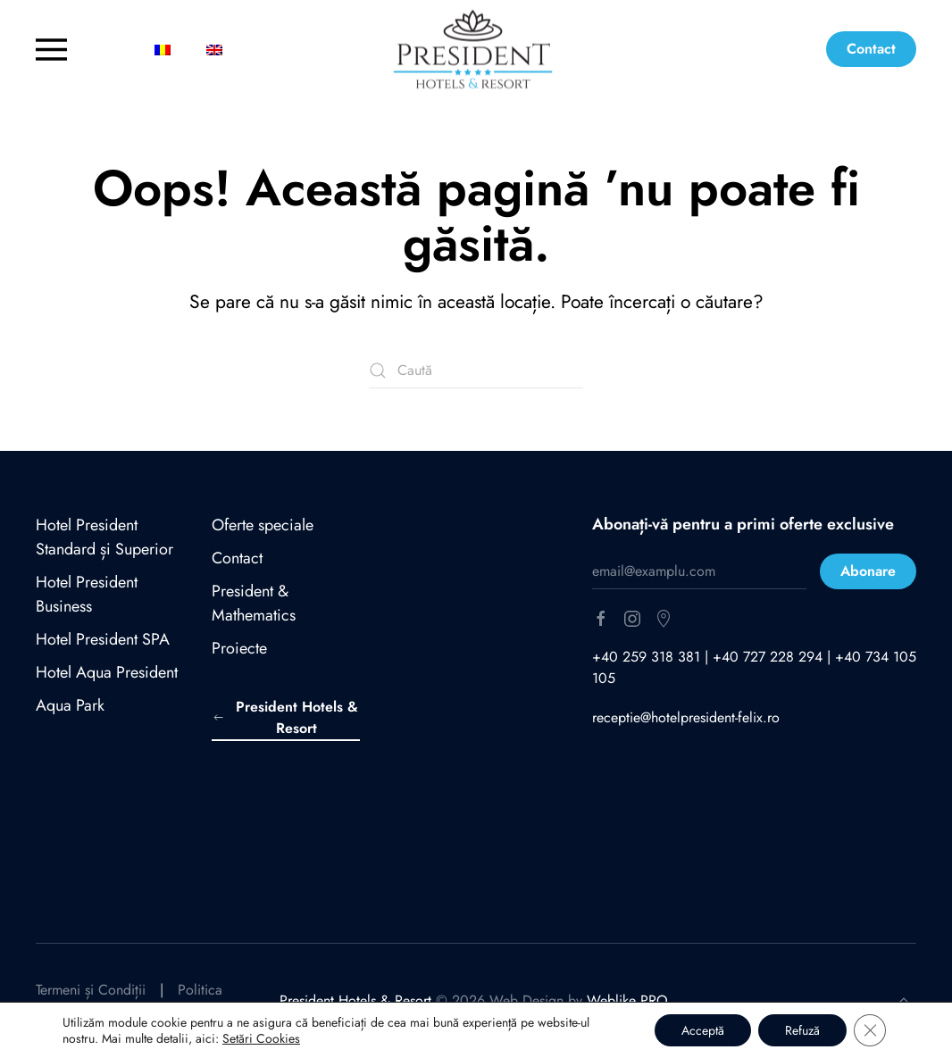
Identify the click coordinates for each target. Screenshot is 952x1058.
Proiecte (239, 648)
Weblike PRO (627, 1000)
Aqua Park (70, 705)
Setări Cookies (261, 1038)
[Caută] (476, 370)
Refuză (802, 1030)
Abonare (868, 571)
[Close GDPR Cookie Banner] (870, 1030)
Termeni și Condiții (91, 989)
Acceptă (702, 1030)
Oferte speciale (262, 525)
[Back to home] (476, 49)
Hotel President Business (87, 594)
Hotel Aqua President (107, 672)
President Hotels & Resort (285, 717)
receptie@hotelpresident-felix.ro (686, 717)
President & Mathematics (254, 603)
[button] (79, 49)
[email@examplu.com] (699, 571)
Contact (871, 48)
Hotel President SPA (103, 639)
